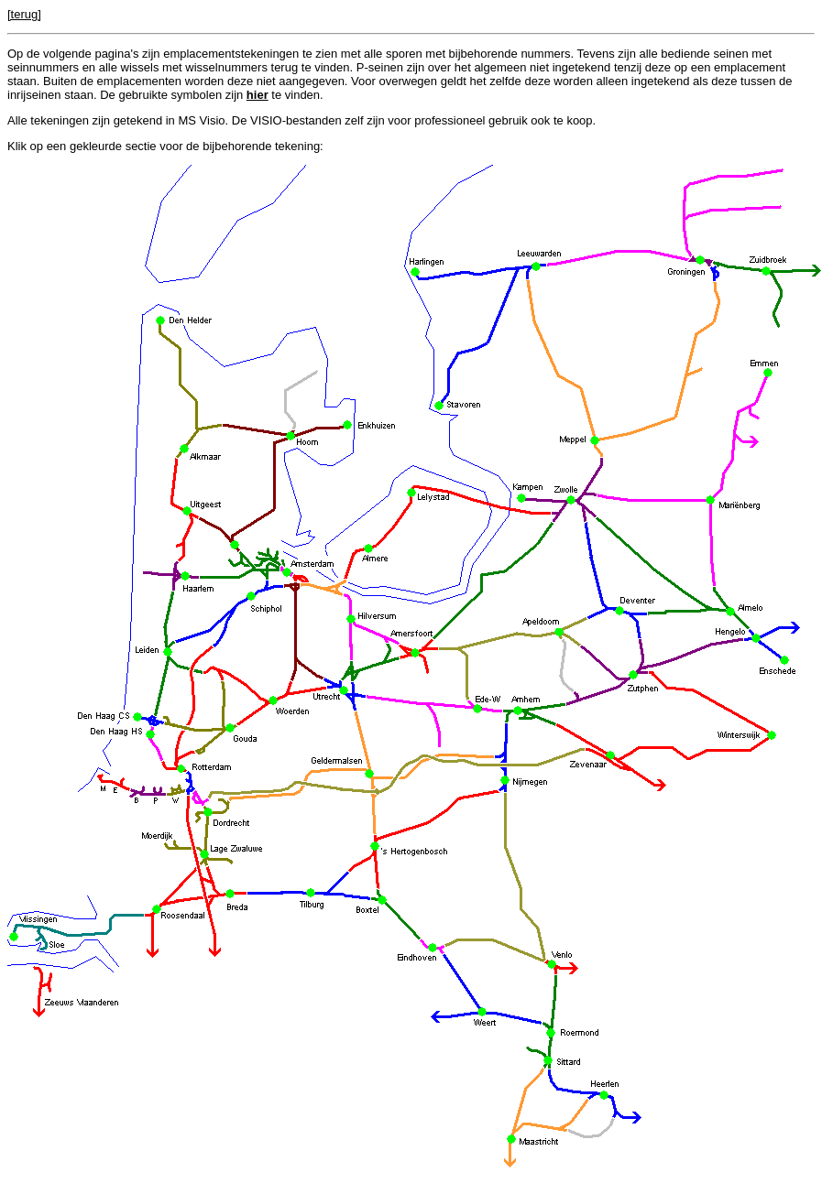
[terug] (24, 14)
